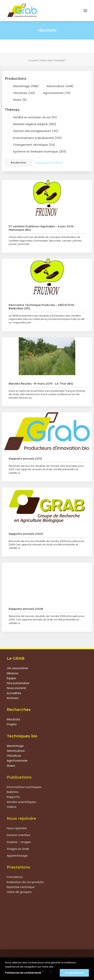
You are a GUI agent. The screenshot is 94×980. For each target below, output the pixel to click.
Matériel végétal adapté (34, 124)
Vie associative (17, 668)
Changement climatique (34, 144)
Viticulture (24, 93)
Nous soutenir (16, 688)
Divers (20, 99)
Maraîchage (26, 86)
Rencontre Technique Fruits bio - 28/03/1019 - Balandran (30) (42, 306)
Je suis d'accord (74, 972)
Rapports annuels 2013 (25, 458)
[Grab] (22, 10)
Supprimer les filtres (49, 163)
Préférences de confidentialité (23, 972)
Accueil (32, 60)
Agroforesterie (57, 93)
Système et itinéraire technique (39, 151)
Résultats (13, 719)
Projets (12, 724)
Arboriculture (60, 86)
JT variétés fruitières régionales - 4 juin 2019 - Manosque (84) (42, 227)
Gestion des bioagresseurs (35, 130)
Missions (12, 673)
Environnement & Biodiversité (37, 137)
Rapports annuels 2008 (26, 609)
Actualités (14, 693)
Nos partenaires (18, 683)
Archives (13, 698)
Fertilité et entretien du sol (35, 117)
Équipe (11, 678)
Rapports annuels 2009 (26, 534)
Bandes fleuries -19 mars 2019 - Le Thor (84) (41, 383)
